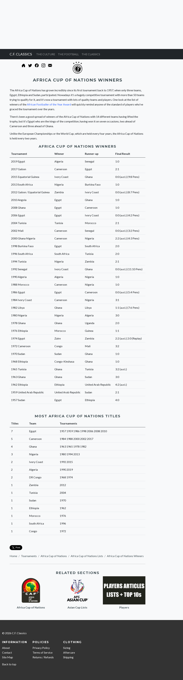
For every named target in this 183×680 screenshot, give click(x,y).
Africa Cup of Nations (54, 556)
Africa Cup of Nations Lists (87, 556)
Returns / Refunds (43, 657)
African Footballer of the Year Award (49, 104)
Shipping (68, 657)
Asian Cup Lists (77, 607)
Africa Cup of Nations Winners (125, 556)
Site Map (7, 657)
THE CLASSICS (91, 54)
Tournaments (29, 556)
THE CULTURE (45, 54)
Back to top (9, 664)
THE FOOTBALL (68, 54)
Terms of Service (42, 652)
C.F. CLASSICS (21, 54)
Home (13, 556)
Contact (7, 652)
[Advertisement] (91, 24)
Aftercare (69, 652)
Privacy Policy (41, 647)
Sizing (66, 647)
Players (124, 607)
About (6, 647)
